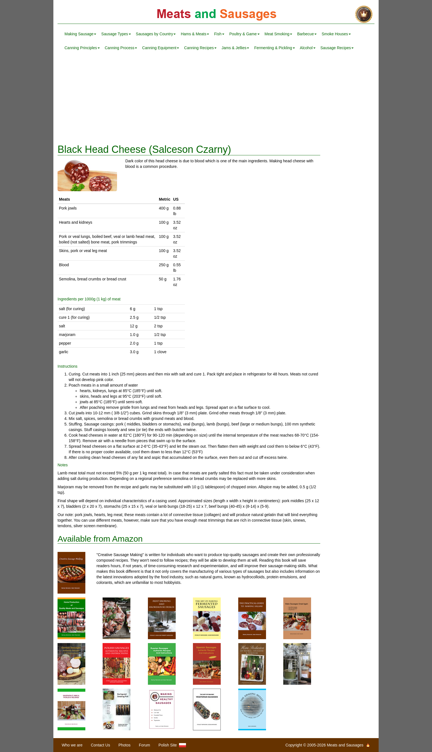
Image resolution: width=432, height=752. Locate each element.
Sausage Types (116, 34)
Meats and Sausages (216, 15)
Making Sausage (80, 34)
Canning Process (121, 48)
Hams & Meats (195, 34)
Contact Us (100, 745)
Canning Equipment (160, 48)
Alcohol (308, 48)
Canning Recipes (200, 48)
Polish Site (172, 745)
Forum (144, 745)
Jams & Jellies (235, 48)
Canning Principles (82, 48)
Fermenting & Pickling (274, 48)
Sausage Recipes (337, 48)
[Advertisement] (216, 99)
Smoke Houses (336, 34)
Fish (219, 34)
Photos (124, 745)
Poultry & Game (244, 34)
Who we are (72, 745)
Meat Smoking (278, 34)
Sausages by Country (156, 34)
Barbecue (307, 34)
